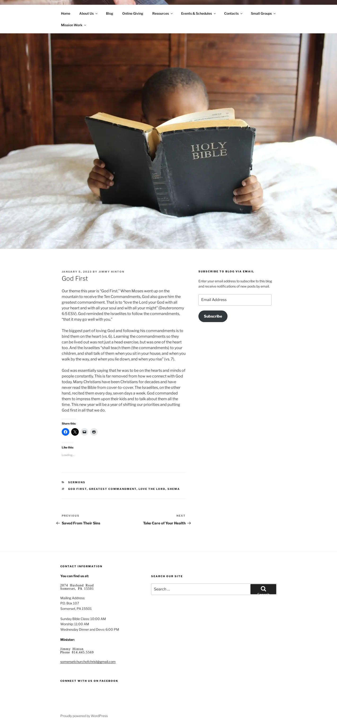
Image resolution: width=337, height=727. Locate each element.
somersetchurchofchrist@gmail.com (88, 662)
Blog (109, 13)
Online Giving (132, 13)
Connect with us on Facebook (89, 681)
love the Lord (152, 489)
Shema (173, 489)
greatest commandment (112, 489)
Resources (162, 13)
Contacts (233, 13)
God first (77, 489)
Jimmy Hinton (112, 271)
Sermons (76, 482)
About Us (88, 13)
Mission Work (74, 25)
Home (65, 13)
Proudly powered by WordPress (84, 716)
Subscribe (213, 316)
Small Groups (263, 13)
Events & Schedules (198, 13)
